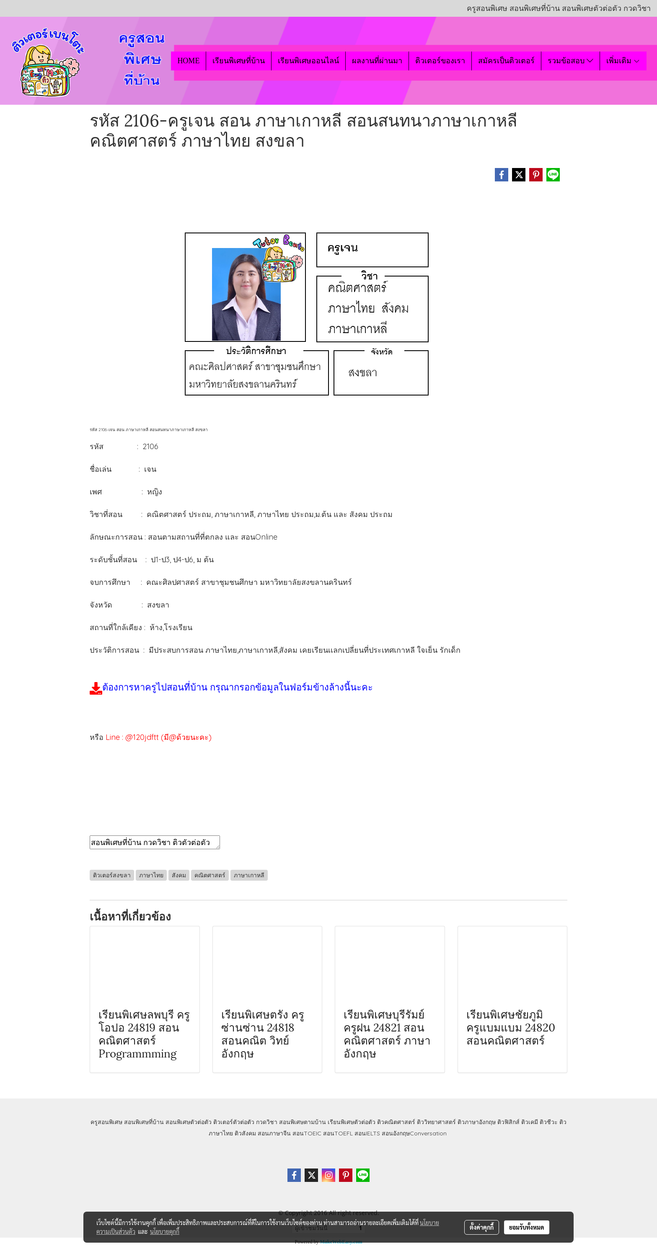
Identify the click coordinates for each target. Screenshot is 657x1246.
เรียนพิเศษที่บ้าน (238, 61)
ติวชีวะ (549, 1122)
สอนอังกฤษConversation (414, 1133)
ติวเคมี (529, 1122)
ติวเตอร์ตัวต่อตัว (233, 1122)
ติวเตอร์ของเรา (440, 61)
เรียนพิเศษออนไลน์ (308, 61)
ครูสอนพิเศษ (106, 1122)
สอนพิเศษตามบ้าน (302, 1122)
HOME (188, 61)
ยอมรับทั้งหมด (526, 1227)
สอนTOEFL (338, 1133)
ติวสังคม (245, 1133)
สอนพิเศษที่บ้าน (144, 1122)
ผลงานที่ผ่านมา (377, 61)
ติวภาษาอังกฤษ (477, 1122)
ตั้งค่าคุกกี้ (482, 1227)
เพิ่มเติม (623, 61)
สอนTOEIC (306, 1133)
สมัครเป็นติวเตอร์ (506, 61)
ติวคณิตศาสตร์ (396, 1122)
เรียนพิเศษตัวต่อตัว (352, 1122)
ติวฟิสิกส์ (508, 1122)
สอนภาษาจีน (274, 1133)
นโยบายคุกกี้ (164, 1231)
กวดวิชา (266, 1122)
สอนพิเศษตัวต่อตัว (189, 1122)
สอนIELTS (367, 1133)
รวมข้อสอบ (570, 61)
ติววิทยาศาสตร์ (436, 1122)
